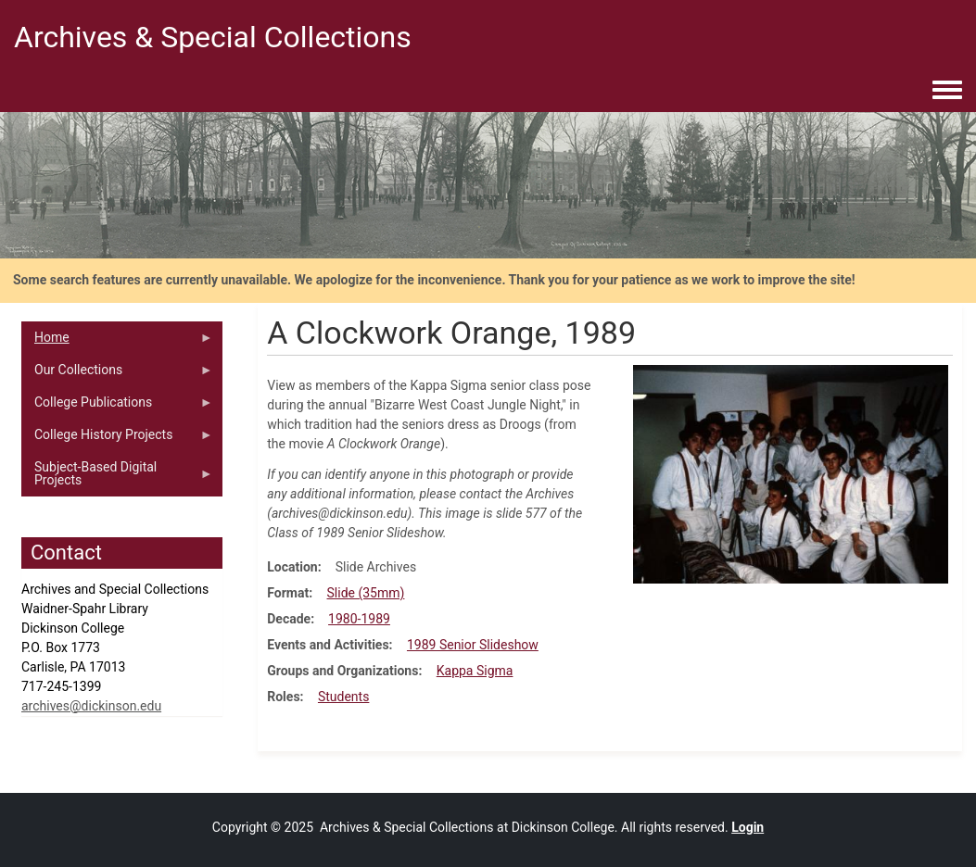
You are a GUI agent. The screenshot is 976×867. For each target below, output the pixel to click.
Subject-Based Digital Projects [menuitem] (117, 477)
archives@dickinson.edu (91, 705)
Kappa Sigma (475, 670)
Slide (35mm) (366, 592)
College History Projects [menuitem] (117, 439)
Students (343, 696)
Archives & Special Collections (213, 37)
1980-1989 (359, 618)
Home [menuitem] (117, 342)
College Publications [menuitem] (117, 407)
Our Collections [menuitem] (117, 374)
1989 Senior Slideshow (473, 644)
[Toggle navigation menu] (947, 91)
